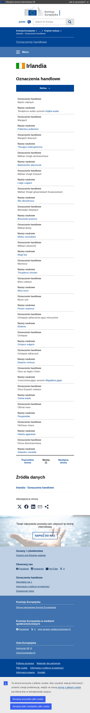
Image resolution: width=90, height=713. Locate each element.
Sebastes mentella (27, 452)
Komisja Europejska (25, 31)
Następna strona (63, 461)
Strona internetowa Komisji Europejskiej (36, 607)
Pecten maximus (26, 308)
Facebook (22, 629)
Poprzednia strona (28, 461)
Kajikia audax (52, 111)
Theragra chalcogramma (30, 147)
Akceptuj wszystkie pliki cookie (27, 699)
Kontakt (41, 672)
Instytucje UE (22, 648)
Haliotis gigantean (27, 434)
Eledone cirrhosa (26, 362)
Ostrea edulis (24, 398)
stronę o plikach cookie (69, 687)
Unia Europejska (24, 653)
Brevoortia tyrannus (27, 219)
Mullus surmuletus (27, 237)
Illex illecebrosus (26, 201)
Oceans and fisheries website (31, 555)
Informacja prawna (25, 672)
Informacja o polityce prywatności (33, 586)
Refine (43, 88)
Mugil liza (22, 255)
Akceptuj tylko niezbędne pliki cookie (30, 706)
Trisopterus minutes (27, 272)
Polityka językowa (25, 663)
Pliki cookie (21, 668)
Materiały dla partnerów (48, 663)
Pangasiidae (24, 416)
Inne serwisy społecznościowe (53, 629)
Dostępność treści (25, 591)
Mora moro (23, 291)
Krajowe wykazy (51, 31)
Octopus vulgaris (26, 344)
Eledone (22, 326)
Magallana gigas (53, 380)
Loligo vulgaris (25, 183)
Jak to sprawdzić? (79, 2)
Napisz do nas (45, 535)
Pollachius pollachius (28, 129)
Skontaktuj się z (24, 582)
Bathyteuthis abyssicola (29, 165)
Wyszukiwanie (70, 22)
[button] (19, 507)
